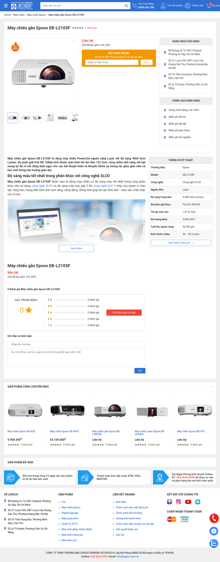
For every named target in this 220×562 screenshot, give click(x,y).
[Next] (74, 118)
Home (7, 14)
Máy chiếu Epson (36, 14)
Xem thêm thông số (180, 242)
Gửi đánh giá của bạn (124, 312)
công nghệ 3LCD (41, 186)
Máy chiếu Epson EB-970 (191, 431)
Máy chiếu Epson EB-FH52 (64, 431)
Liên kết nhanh (124, 494)
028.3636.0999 (98, 556)
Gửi (146, 62)
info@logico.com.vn (127, 556)
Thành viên (194, 5)
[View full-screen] (74, 42)
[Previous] (12, 118)
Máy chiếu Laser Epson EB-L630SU (150, 433)
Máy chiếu (18, 14)
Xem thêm (76, 248)
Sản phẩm (65, 494)
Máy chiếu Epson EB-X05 (21, 431)
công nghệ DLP (103, 186)
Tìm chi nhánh (171, 5)
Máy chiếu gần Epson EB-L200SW (106, 433)
